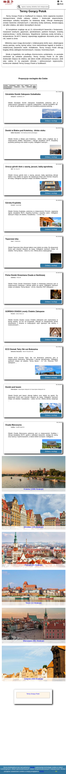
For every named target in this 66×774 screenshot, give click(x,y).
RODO (42, 771)
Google (32, 767)
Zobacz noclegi (51, 121)
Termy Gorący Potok (33, 694)
